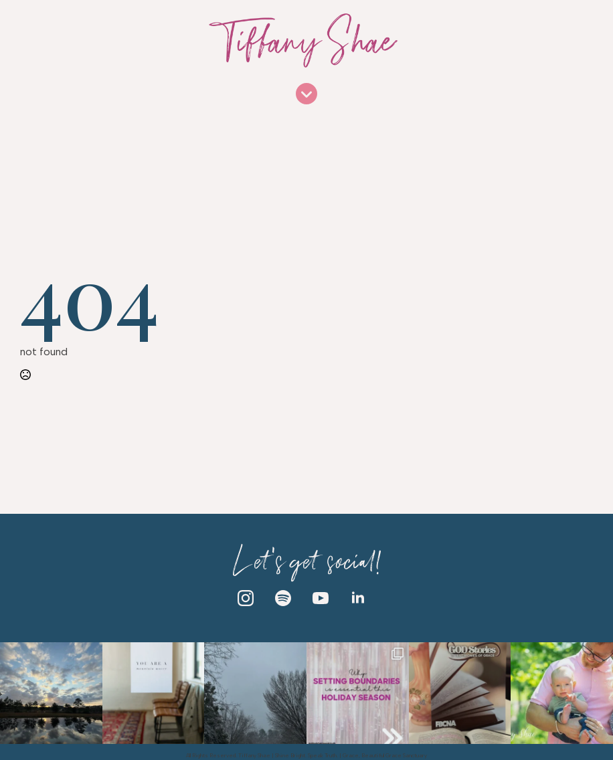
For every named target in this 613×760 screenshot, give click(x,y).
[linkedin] (358, 598)
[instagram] (245, 598)
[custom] (283, 598)
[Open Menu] (306, 95)
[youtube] (320, 598)
